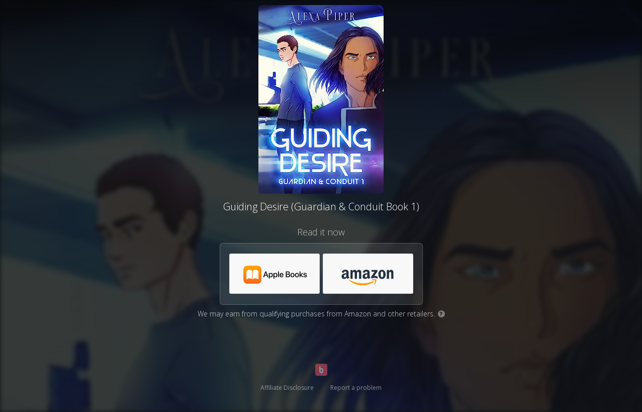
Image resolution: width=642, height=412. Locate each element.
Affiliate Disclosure (287, 387)
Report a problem (356, 387)
